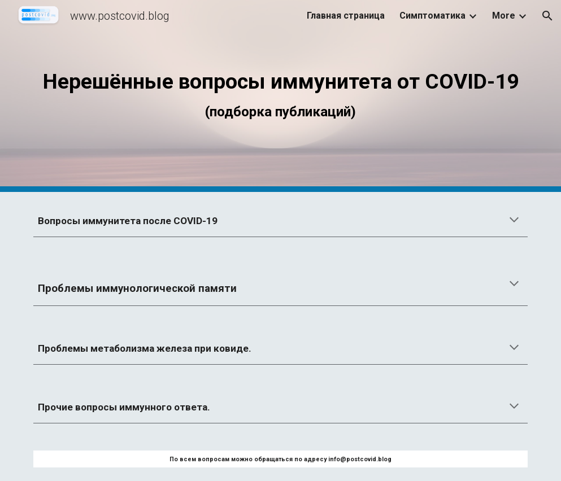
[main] (280, 95)
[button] (547, 15)
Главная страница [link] (346, 15)
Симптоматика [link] (432, 15)
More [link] (503, 15)
